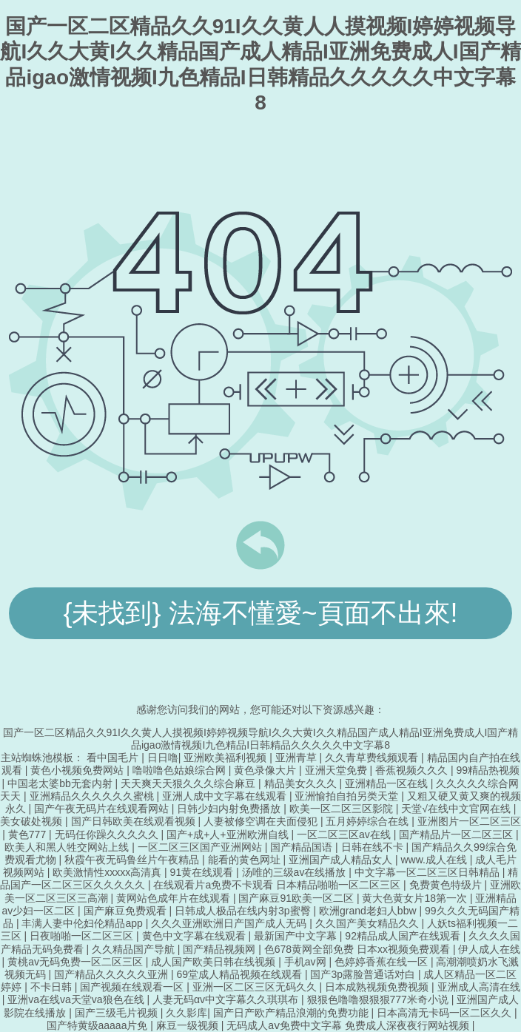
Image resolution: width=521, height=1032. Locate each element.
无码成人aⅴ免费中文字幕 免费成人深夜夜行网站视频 (349, 1025)
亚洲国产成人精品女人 (342, 860)
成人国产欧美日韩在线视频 (214, 962)
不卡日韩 (52, 987)
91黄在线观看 (203, 872)
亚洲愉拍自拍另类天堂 (348, 796)
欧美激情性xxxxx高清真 (108, 872)
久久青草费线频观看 (373, 757)
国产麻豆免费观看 (126, 911)
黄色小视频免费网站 (78, 770)
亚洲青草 (297, 757)
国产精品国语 (302, 847)
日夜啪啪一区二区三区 (83, 936)
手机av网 (306, 962)
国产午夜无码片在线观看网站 (103, 809)
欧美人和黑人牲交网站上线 (68, 847)
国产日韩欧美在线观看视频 (134, 821)
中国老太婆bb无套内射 (61, 783)
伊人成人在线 (489, 949)
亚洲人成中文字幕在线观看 (225, 796)
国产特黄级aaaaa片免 (99, 1025)
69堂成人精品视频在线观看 (240, 974)
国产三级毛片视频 (118, 1013)
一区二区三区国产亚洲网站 (201, 847)
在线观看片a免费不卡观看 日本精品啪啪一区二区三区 (278, 885)
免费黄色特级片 (447, 885)
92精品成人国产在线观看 (404, 936)
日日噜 (162, 757)
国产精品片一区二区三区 (457, 834)
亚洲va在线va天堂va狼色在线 (77, 999)
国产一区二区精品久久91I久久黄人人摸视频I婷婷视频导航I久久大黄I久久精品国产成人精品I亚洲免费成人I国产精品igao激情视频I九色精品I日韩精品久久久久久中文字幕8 (261, 738)
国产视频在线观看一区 (133, 987)
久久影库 (186, 1013)
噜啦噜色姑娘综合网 (180, 770)
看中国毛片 (114, 757)
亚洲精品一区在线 (388, 783)
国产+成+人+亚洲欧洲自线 (229, 834)
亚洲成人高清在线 (478, 987)
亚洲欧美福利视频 (226, 757)
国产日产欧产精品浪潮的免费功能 (292, 1013)
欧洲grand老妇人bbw (369, 911)
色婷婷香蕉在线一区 (383, 962)
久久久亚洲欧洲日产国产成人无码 (230, 923)
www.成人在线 (434, 860)
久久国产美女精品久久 (368, 923)
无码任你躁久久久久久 (108, 834)
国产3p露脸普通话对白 (363, 974)
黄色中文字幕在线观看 (195, 936)
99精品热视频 (488, 770)
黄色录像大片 (266, 770)
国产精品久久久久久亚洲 (112, 974)
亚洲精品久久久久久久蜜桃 (93, 796)
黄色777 (28, 834)
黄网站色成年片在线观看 (174, 898)
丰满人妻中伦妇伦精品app (83, 923)
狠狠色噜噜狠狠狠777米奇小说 (379, 999)
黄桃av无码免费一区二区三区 (76, 962)
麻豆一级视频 (188, 1025)
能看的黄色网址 (245, 860)
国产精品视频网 (220, 949)
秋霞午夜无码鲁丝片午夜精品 (133, 860)
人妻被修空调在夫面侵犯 (262, 821)
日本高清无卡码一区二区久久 (445, 1013)
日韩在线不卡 (373, 847)
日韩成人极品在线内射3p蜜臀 (244, 911)
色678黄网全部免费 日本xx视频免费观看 (358, 949)
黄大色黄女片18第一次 (415, 898)
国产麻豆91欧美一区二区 (297, 898)
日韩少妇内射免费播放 (230, 809)
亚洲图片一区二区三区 (469, 821)
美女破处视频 (32, 821)
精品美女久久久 (302, 783)
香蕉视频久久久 (413, 770)
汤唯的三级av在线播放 (295, 872)
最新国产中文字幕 (297, 936)
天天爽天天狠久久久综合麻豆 (189, 783)
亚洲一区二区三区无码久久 (256, 987)
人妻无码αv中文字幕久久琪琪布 (226, 999)
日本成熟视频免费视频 (378, 987)
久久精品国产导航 (135, 949)
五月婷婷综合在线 (368, 821)
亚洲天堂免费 (337, 770)
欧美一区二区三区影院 (342, 809)
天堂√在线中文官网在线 (457, 809)
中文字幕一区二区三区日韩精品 (428, 872)
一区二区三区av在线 (345, 834)
